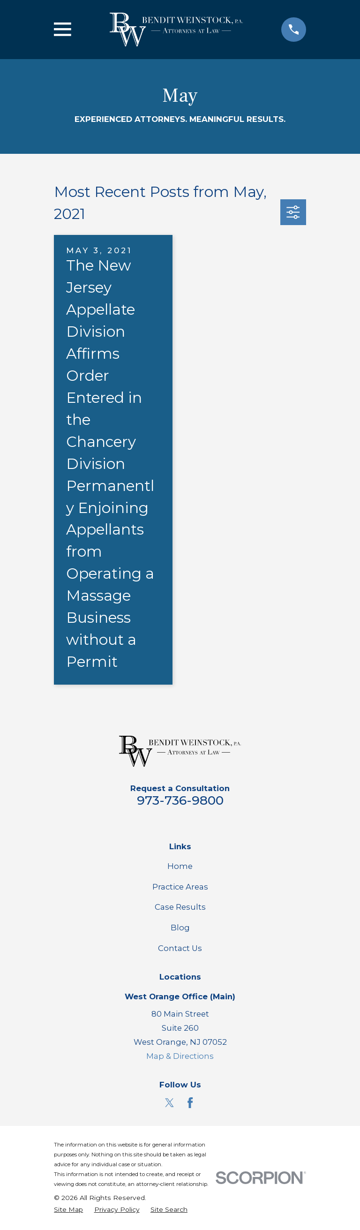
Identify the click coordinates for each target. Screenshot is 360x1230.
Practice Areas (180, 886)
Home (180, 866)
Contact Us (180, 948)
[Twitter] (169, 1102)
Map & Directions (180, 1056)
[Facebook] (190, 1102)
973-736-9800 (180, 800)
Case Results (180, 907)
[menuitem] (68, 1209)
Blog (180, 927)
